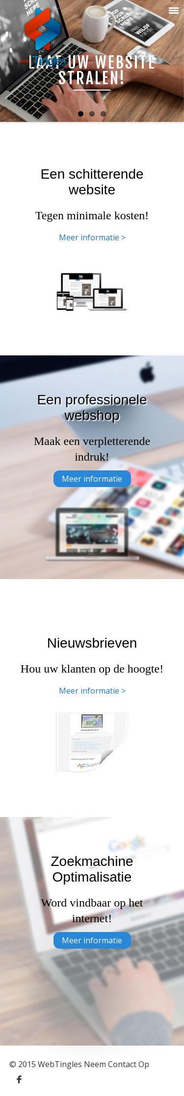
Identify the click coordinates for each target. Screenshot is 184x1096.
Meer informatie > (92, 237)
